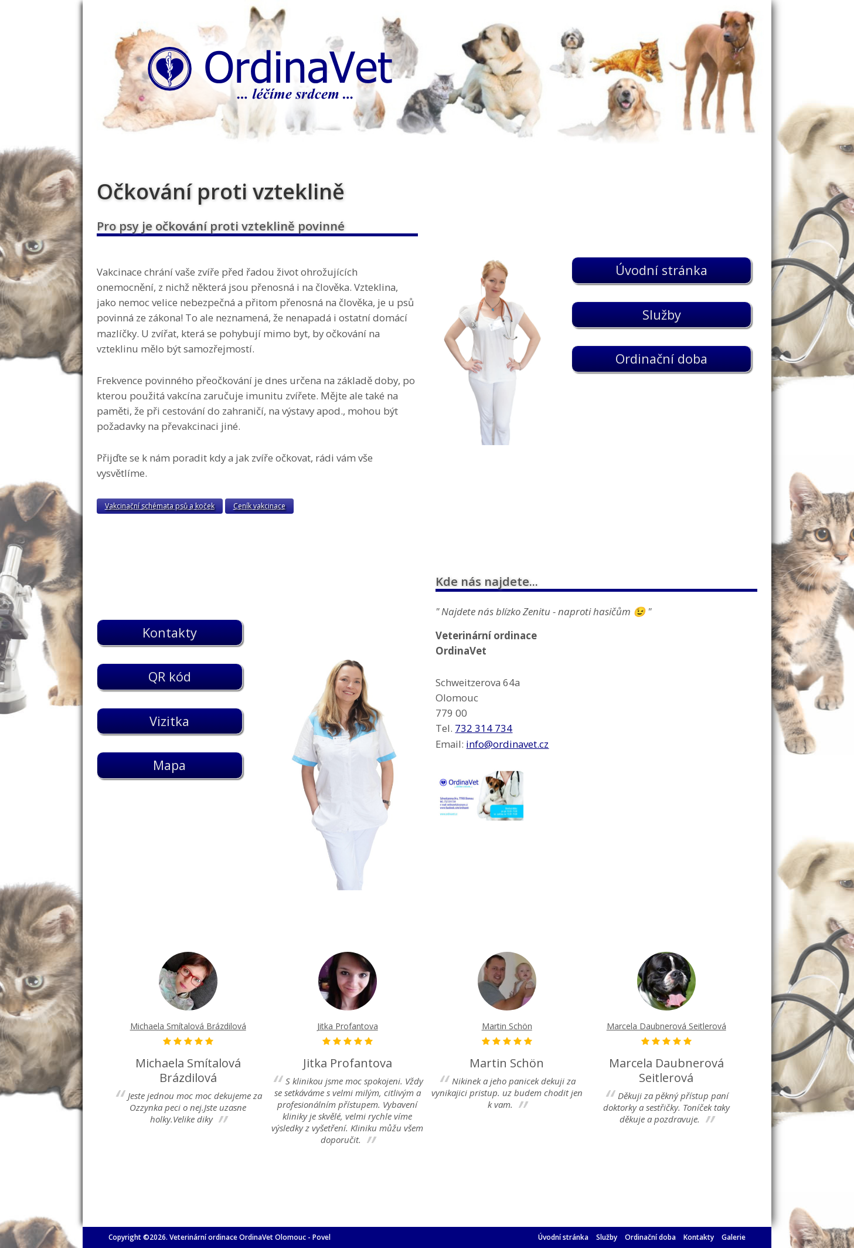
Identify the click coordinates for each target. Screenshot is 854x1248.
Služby (606, 1237)
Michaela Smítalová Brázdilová (188, 1026)
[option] (188, 1039)
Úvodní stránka (563, 1237)
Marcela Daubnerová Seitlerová (666, 1026)
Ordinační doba (650, 1237)
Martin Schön (507, 1026)
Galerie (734, 1237)
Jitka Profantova (347, 1026)
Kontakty (698, 1237)
